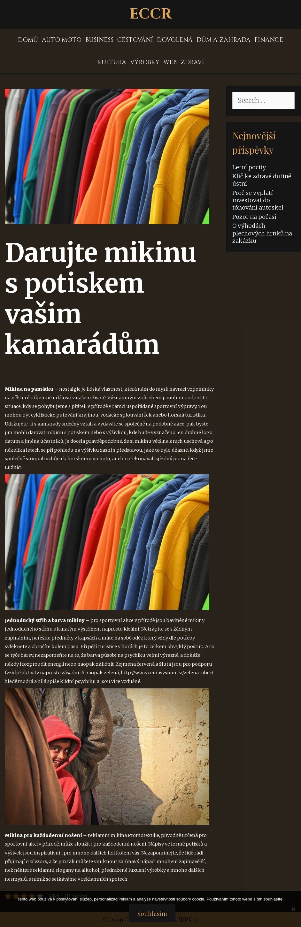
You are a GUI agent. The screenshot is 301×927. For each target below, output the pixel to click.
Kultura (111, 62)
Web (170, 62)
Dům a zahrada (224, 40)
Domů (28, 40)
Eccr (151, 14)
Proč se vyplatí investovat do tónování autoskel (257, 200)
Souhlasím (152, 913)
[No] (293, 909)
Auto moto (61, 40)
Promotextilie (143, 835)
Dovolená (175, 40)
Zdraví (192, 62)
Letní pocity (249, 167)
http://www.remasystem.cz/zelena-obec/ (167, 673)
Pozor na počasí (254, 216)
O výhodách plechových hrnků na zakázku (262, 233)
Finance (268, 40)
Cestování (135, 40)
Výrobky (144, 62)
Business (99, 40)
